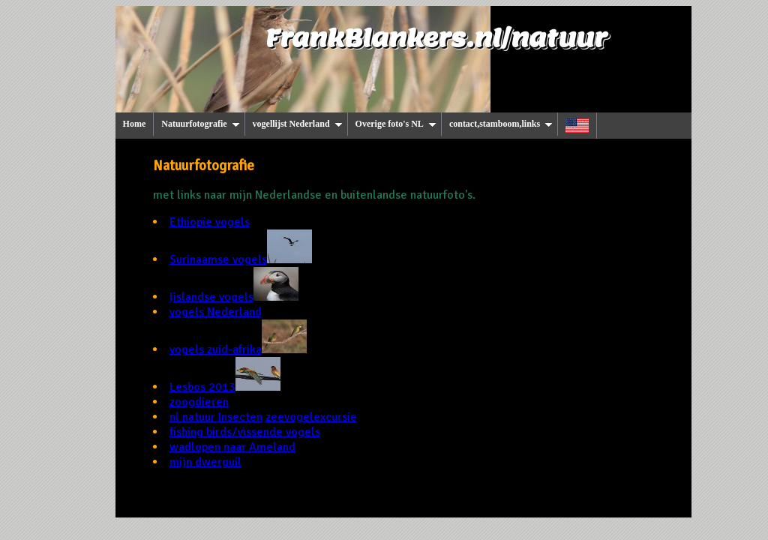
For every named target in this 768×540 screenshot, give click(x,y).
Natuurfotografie (200, 123)
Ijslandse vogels (234, 297)
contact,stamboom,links (501, 123)
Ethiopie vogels (210, 222)
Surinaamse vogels (241, 259)
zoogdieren (199, 402)
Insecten (240, 417)
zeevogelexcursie (311, 417)
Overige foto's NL (396, 123)
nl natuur (194, 417)
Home (134, 123)
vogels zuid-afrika (238, 349)
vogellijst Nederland (298, 123)
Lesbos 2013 (225, 387)
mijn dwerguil (206, 462)
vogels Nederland (216, 312)
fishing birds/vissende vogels (245, 432)
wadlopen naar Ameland (233, 447)
